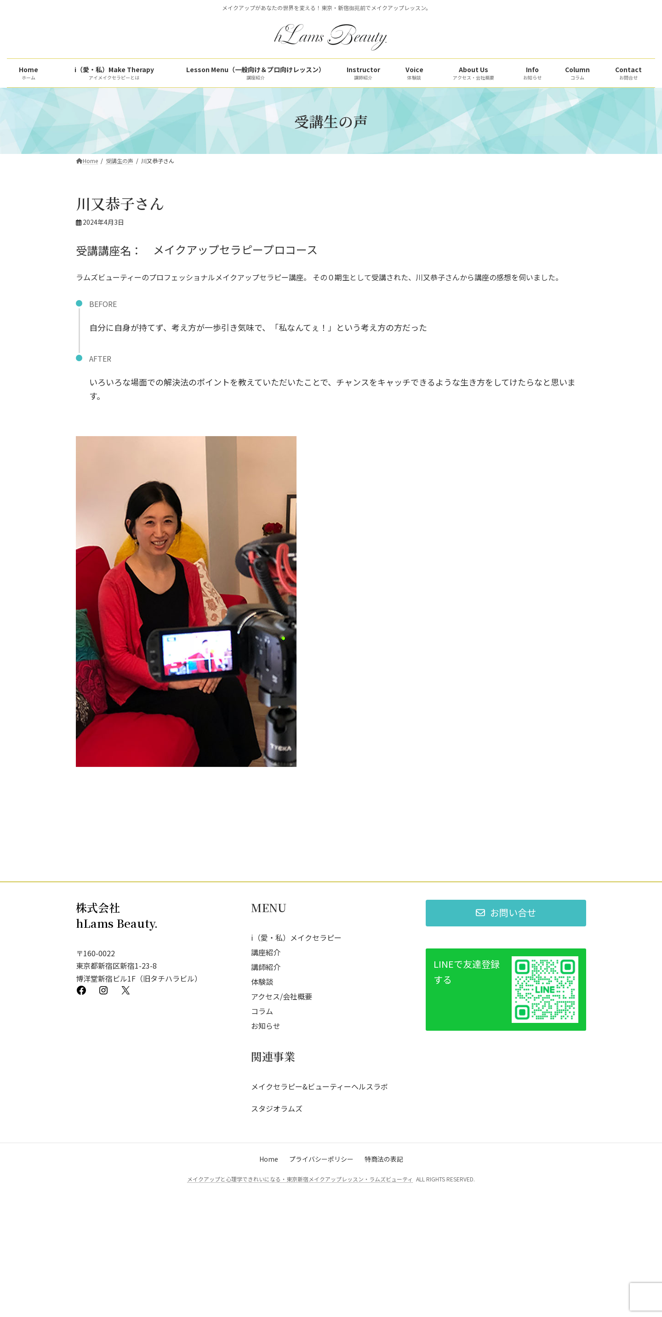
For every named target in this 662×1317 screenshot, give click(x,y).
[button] (506, 1017)
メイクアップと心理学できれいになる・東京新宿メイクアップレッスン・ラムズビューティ (300, 1283)
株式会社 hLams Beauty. (117, 1019)
